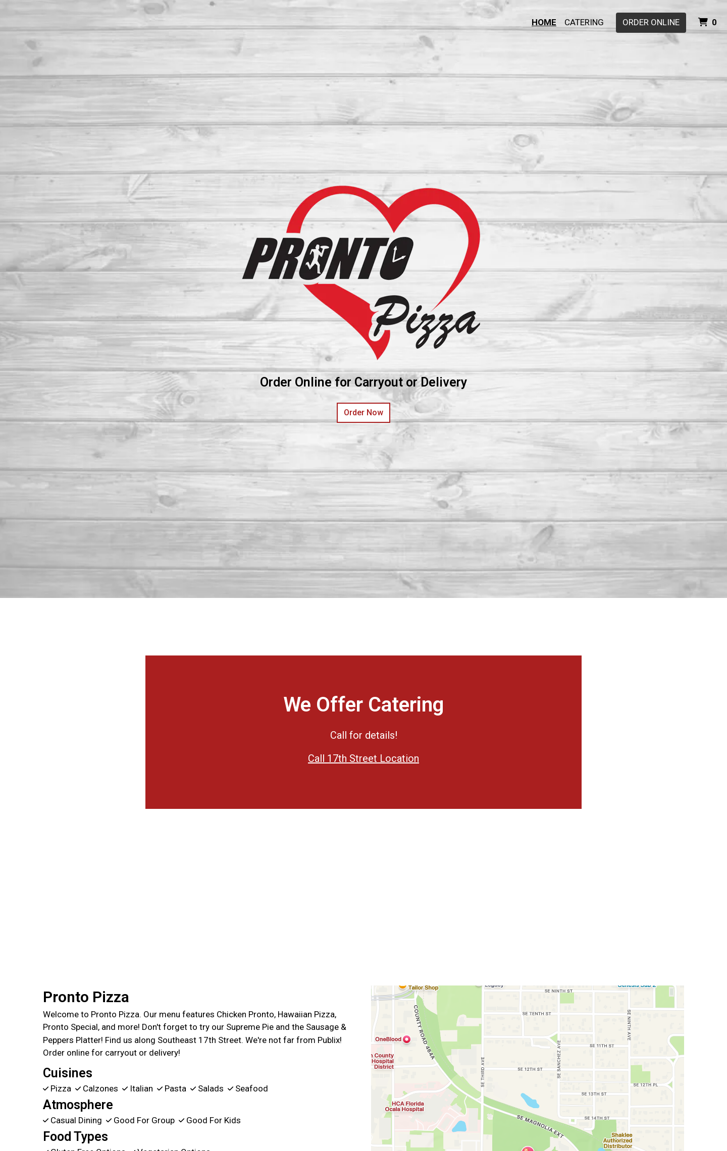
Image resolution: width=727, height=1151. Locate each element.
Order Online (651, 22)
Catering (584, 22)
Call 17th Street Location (363, 758)
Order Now (363, 412)
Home (544, 22)
